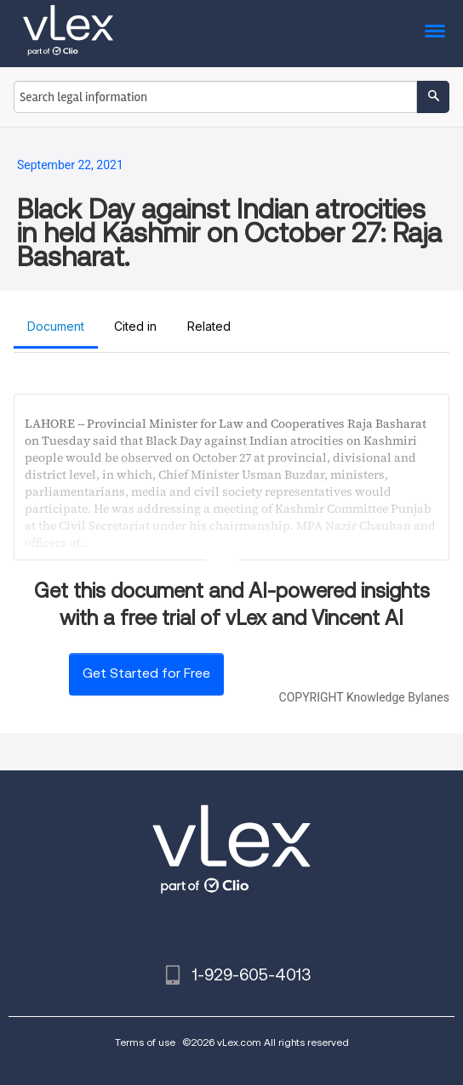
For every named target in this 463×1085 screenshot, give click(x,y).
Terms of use (145, 1042)
